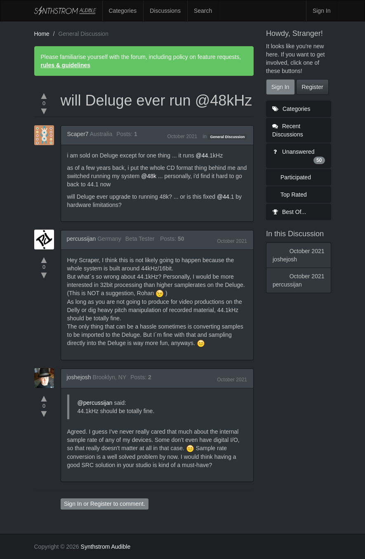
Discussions (165, 10)
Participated (295, 177)
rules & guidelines (66, 65)
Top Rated (293, 194)
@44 (202, 155)
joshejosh (79, 377)
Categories (123, 10)
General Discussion (227, 137)
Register (101, 503)
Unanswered (298, 156)
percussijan (81, 238)
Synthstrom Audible (65, 10)
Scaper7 (78, 134)
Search (203, 10)
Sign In (322, 10)
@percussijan (95, 402)
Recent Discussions (287, 130)
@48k (148, 176)
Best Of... (289, 212)
